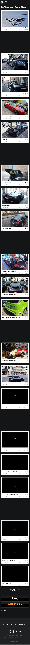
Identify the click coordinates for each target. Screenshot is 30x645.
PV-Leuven (5, 539)
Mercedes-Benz (5, 94)
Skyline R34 (8, 182)
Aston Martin (5, 560)
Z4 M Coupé (8, 228)
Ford (3, 317)
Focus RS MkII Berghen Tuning (12, 317)
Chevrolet (4, 28)
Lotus (3, 538)
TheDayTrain (5, 562)
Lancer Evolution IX (12, 271)
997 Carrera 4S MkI (11, 360)
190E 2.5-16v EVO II (14, 494)
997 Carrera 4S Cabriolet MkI (13, 383)
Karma (6, 139)
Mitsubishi (4, 271)
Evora (6, 538)
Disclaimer (15, 641)
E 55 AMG (12, 94)
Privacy (23, 638)
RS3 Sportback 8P (8, 71)
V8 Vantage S (12, 560)
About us (5, 624)
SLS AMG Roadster (14, 117)
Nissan (3, 182)
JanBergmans (6, 585)
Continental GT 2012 (11, 472)
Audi (3, 71)
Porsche (4, 294)
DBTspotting (5, 207)
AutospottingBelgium (8, 118)
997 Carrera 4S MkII (11, 294)
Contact (13, 624)
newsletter (24, 624)
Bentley (4, 472)
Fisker (3, 139)
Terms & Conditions (10, 638)
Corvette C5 (10, 28)
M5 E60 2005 (8, 583)
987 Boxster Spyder (11, 449)
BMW (3, 228)
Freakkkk (5, 29)
